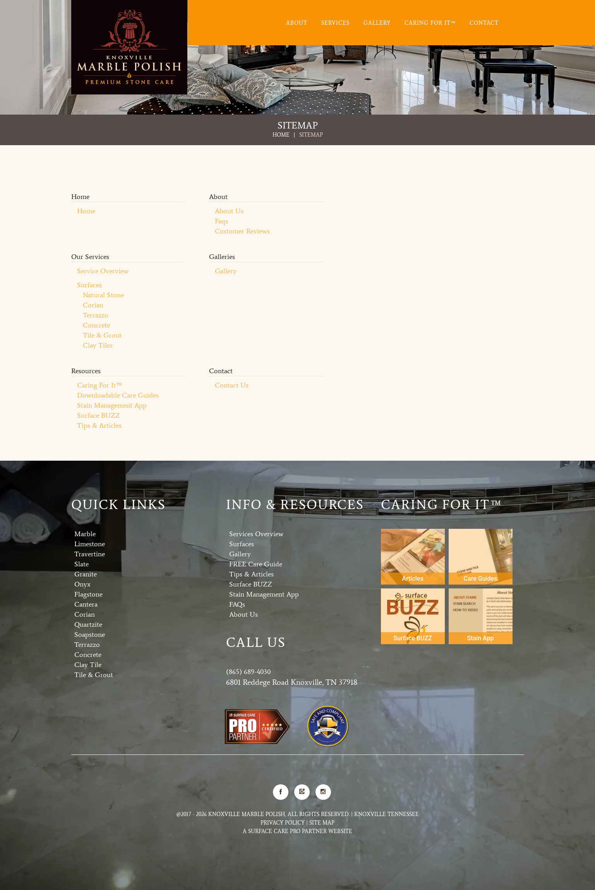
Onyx (82, 584)
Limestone (89, 543)
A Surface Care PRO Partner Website (297, 831)
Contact (484, 23)
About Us (229, 210)
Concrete (96, 325)
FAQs (237, 604)
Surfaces (89, 284)
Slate (81, 563)
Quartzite (88, 624)
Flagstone (88, 594)
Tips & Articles (99, 425)
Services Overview (256, 533)
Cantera (86, 604)
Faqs (221, 220)
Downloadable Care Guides (118, 395)
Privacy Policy (283, 822)
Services (335, 23)
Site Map (321, 822)
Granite (85, 573)
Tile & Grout (102, 335)
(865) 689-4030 (248, 671)
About (296, 23)
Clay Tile (87, 664)
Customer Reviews (242, 230)
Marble (85, 533)
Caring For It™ (430, 23)
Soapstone (89, 634)
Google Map (302, 791)
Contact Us (232, 385)
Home (281, 134)
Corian (93, 304)
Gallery (377, 23)
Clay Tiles (98, 345)
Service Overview (103, 270)
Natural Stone (103, 294)
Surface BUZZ (98, 415)
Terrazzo (95, 314)
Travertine (89, 553)
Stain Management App (112, 405)
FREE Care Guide (255, 563)
